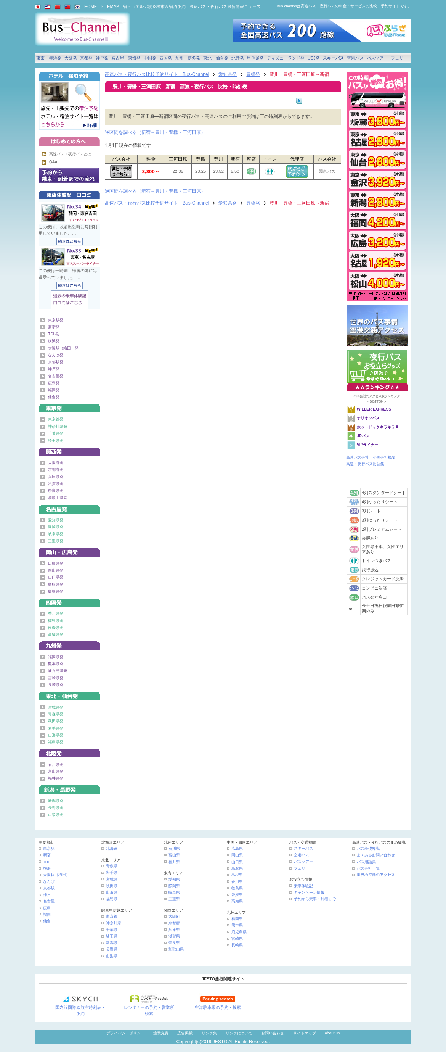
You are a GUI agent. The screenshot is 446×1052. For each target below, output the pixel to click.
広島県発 (55, 563)
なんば (49, 882)
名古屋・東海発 (126, 58)
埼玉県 (111, 936)
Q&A (53, 162)
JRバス (363, 436)
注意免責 (160, 1033)
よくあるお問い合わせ (376, 855)
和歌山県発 (57, 498)
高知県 (237, 901)
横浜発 (53, 341)
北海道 (111, 848)
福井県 (174, 862)
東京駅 (49, 848)
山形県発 (55, 735)
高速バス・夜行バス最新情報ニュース (225, 6)
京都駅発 (55, 362)
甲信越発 (255, 58)
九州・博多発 (187, 58)
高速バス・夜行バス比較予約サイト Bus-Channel (157, 74)
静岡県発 (55, 527)
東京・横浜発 (48, 58)
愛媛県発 (55, 627)
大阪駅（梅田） (56, 875)
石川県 (174, 848)
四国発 (165, 58)
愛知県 (174, 879)
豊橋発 (253, 74)
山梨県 (111, 956)
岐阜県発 (55, 534)
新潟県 (111, 943)
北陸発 (237, 58)
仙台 (47, 921)
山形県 (111, 892)
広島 (47, 908)
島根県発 (55, 591)
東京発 (69, 407)
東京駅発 (55, 320)
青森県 (111, 866)
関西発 (69, 450)
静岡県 (174, 886)
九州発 (69, 644)
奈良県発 (55, 490)
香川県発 (55, 613)
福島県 (111, 899)
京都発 (86, 58)
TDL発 (53, 334)
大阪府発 (55, 463)
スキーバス (333, 58)
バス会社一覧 (368, 868)
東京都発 (55, 419)
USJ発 (314, 58)
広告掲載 (185, 1033)
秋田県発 (55, 721)
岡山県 (237, 855)
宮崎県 (237, 938)
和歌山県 (176, 949)
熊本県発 (55, 664)
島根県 (237, 875)
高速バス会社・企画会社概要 (371, 457)
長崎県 (237, 945)
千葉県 (111, 930)
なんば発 (55, 355)
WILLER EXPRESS (374, 409)
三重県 (174, 899)
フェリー (399, 58)
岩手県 (111, 872)
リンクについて (239, 1033)
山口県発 (55, 577)
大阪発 (70, 58)
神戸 (47, 895)
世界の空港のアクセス (376, 875)
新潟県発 (55, 801)
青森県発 (55, 714)
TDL (46, 862)
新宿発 (53, 327)
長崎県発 (55, 685)
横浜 (47, 868)
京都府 (174, 923)
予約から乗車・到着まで (315, 899)
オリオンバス (368, 418)
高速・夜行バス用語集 (365, 464)
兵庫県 (174, 930)
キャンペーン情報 (309, 892)
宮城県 (111, 879)
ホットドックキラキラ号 (378, 427)
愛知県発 (227, 74)
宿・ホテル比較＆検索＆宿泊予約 (154, 6)
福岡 (47, 914)
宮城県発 (55, 707)
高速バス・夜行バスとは (70, 154)
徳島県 (237, 888)
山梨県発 (55, 814)
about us (332, 1033)
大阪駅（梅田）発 (63, 348)
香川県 (237, 882)
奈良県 (174, 943)
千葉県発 (55, 433)
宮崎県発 (55, 678)
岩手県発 (55, 728)
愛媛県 (237, 895)
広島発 (53, 383)
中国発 (150, 58)
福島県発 (55, 742)
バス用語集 (366, 862)
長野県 (111, 949)
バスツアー (377, 58)
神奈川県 (113, 923)
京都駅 (49, 888)
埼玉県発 (55, 440)
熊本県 (237, 925)
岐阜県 (174, 892)
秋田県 (111, 886)
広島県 (237, 848)
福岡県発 (55, 657)
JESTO (220, 1041)
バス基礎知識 (368, 848)
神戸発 (102, 58)
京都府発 (55, 469)
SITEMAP (110, 6)
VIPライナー (367, 445)
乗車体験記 (303, 886)
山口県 (237, 862)
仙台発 (53, 397)
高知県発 (55, 634)
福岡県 (237, 919)
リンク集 (209, 1033)
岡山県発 (55, 570)
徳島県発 (55, 621)
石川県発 (55, 764)
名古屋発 (55, 376)
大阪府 (174, 916)
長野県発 (55, 808)
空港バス (355, 58)
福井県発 (55, 778)
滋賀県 (174, 936)
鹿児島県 (239, 932)
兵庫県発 (55, 477)
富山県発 (55, 771)
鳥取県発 (55, 584)
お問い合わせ (272, 1033)
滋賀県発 (55, 484)
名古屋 (49, 901)
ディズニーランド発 (286, 58)
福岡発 (53, 390)
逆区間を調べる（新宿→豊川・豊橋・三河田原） (155, 132)
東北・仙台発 (215, 58)
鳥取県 (237, 868)
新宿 (47, 855)
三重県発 (55, 541)
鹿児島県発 (57, 671)
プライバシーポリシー (125, 1033)
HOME (90, 6)
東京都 (111, 916)
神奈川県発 (57, 426)
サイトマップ (304, 1033)
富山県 (174, 855)
